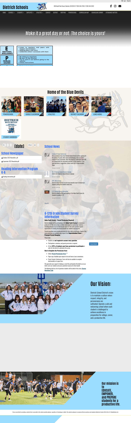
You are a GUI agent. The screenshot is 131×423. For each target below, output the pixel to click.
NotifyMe (63, 12)
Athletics (39, 12)
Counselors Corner (97, 12)
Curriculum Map (84, 12)
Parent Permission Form (60, 254)
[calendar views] (38, 145)
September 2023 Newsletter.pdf (10, 161)
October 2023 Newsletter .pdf (9, 158)
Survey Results (93, 244)
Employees (30, 12)
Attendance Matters (111, 12)
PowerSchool (72, 12)
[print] (35, 145)
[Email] (120, 6)
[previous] (8, 145)
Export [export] (30, 145)
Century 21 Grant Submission (59, 154)
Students (20, 12)
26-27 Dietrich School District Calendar (61, 172)
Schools (11, 12)
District (55, 12)
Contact (48, 12)
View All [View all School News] (47, 203)
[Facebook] (111, 6)
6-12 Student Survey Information (60, 191)
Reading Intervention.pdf (8, 177)
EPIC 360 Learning (56, 181)
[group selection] (4, 145)
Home (4, 12)
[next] (11, 145)
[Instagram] (115, 6)
